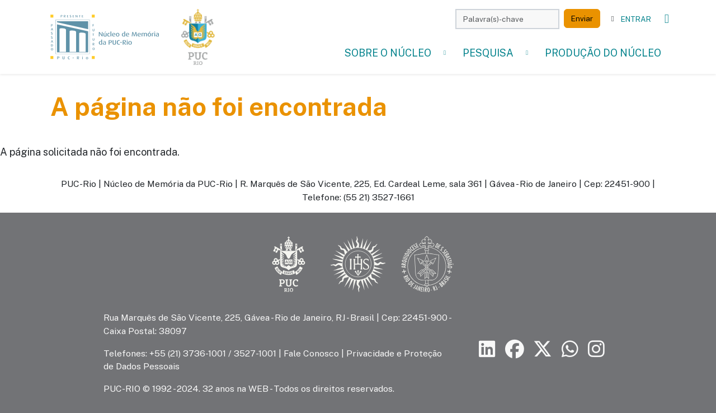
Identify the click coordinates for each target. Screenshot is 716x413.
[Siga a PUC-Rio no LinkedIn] (487, 348)
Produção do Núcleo (603, 53)
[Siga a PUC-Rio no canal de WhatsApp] (570, 348)
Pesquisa (488, 53)
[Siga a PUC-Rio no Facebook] (514, 348)
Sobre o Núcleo (388, 53)
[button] (445, 53)
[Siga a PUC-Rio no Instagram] (596, 348)
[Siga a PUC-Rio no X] (542, 348)
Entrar (636, 19)
